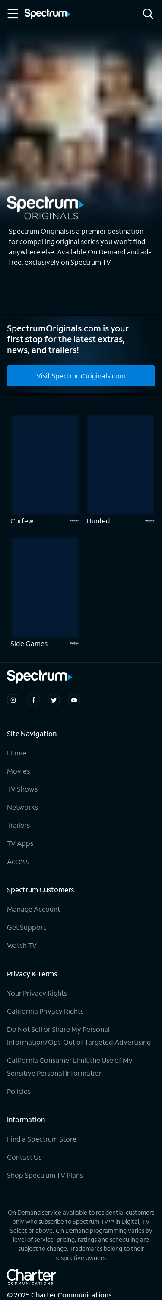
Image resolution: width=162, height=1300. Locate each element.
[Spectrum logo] (47, 15)
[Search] (148, 14)
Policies (19, 1091)
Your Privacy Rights (37, 992)
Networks (22, 806)
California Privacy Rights (45, 1010)
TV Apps (20, 843)
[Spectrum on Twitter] (54, 700)
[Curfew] (44, 470)
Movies (18, 770)
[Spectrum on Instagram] (13, 700)
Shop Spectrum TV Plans (45, 1174)
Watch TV (22, 945)
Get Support (26, 927)
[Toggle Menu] (12, 14)
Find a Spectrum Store (41, 1138)
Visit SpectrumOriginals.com (81, 375)
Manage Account (33, 908)
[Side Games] (44, 592)
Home (16, 752)
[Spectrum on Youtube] (74, 700)
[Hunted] (121, 470)
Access (18, 861)
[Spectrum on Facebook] (33, 700)
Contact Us (24, 1156)
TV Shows (22, 788)
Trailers (18, 825)
